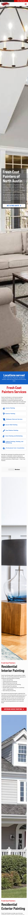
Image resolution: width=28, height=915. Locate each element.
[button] (14, 205)
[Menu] (25, 4)
